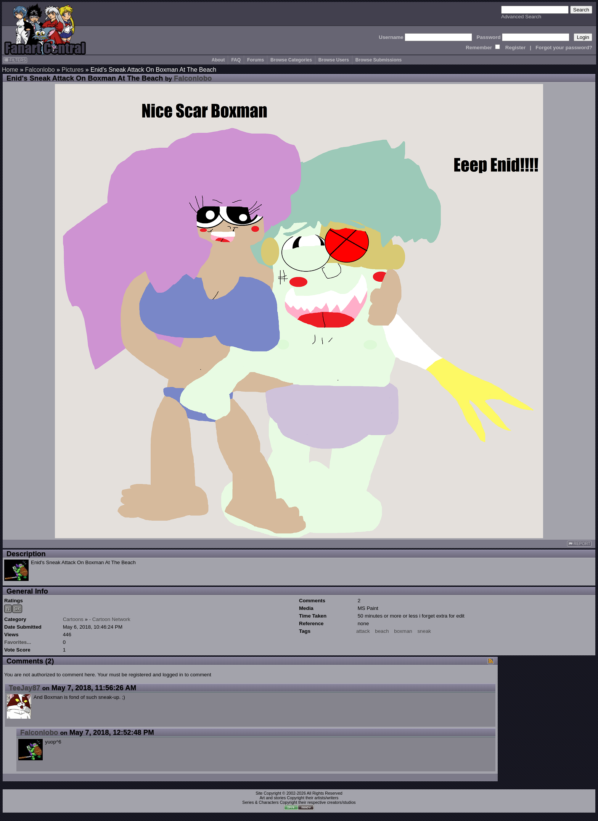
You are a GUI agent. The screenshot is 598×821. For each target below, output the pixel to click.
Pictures (73, 69)
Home (10, 69)
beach (382, 631)
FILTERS (15, 60)
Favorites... (17, 642)
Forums (255, 60)
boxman (403, 631)
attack (363, 631)
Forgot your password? (563, 47)
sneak (424, 631)
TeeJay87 (24, 688)
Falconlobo (40, 69)
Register (515, 47)
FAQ (236, 60)
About (218, 60)
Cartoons (73, 619)
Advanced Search (521, 16)
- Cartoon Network (109, 619)
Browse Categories (291, 60)
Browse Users (333, 60)
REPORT (579, 543)
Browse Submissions (378, 60)
